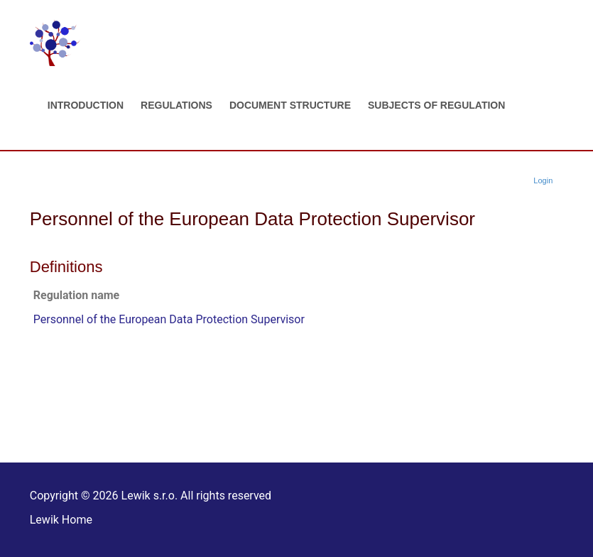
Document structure (290, 105)
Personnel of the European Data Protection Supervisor (169, 319)
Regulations (176, 105)
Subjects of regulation (436, 105)
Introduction (86, 105)
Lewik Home (61, 519)
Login (543, 180)
